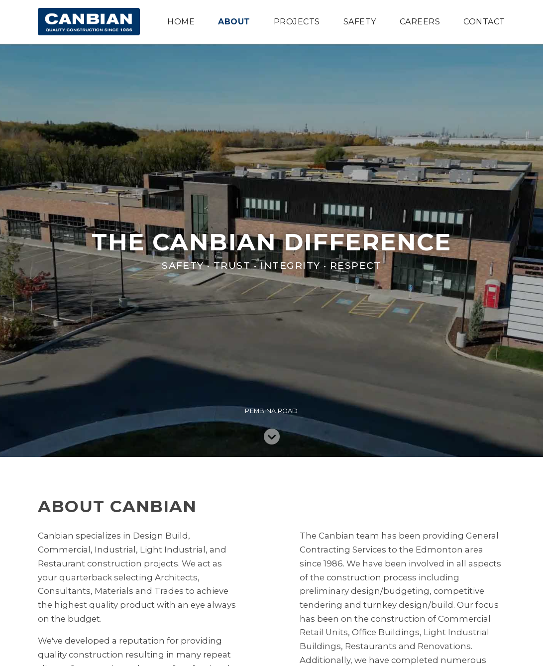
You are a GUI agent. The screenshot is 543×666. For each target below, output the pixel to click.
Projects (297, 22)
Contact (484, 22)
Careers (420, 22)
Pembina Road (271, 411)
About (234, 22)
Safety (359, 22)
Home (181, 22)
